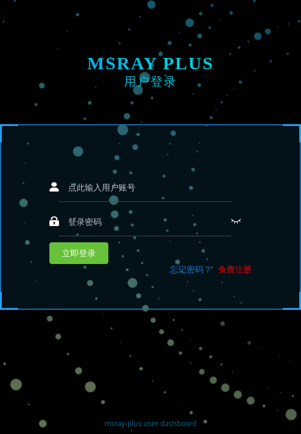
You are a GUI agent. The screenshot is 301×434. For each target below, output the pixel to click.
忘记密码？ (191, 269)
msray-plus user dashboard (150, 423)
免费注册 (235, 269)
